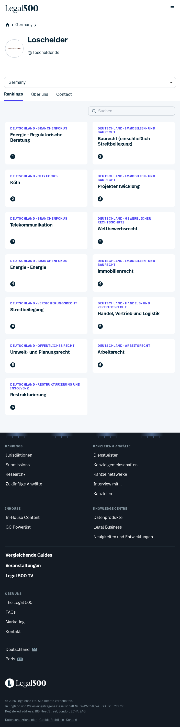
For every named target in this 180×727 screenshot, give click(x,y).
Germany (26, 25)
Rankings (13, 94)
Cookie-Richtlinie (51, 719)
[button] (46, 143)
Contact (64, 94)
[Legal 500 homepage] (90, 683)
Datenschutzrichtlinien (21, 719)
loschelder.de (43, 53)
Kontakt (71, 719)
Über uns (39, 94)
